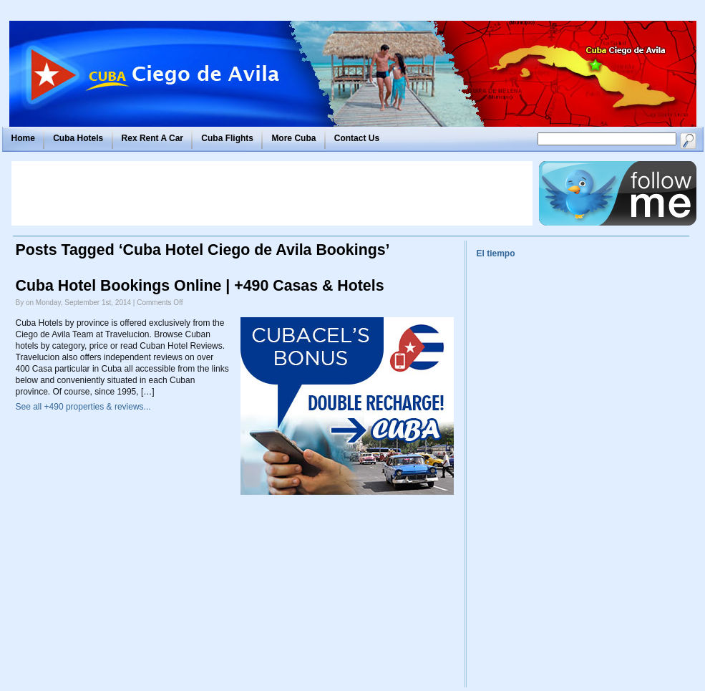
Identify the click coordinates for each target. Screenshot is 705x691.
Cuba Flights (227, 138)
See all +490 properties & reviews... (83, 407)
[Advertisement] (272, 193)
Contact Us (356, 138)
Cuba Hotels (78, 138)
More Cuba (293, 138)
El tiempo (496, 253)
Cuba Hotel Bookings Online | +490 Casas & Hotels (200, 285)
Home (23, 138)
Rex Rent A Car (152, 138)
